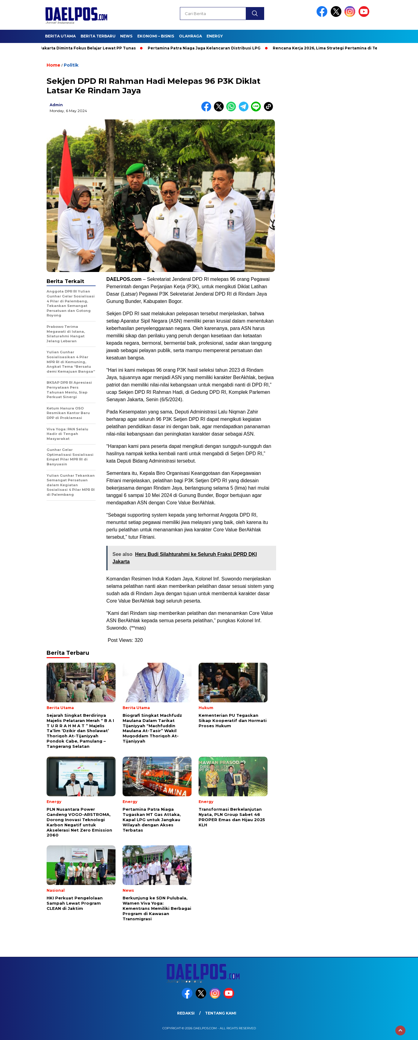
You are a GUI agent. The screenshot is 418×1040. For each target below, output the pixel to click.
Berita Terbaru (98, 36)
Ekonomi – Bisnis (155, 36)
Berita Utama (60, 36)
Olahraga (190, 36)
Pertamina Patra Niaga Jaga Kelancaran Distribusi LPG (206, 48)
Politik (71, 65)
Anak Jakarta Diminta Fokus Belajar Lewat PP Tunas (84, 48)
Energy (215, 36)
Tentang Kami (220, 1013)
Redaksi (186, 1013)
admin (56, 105)
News (126, 36)
